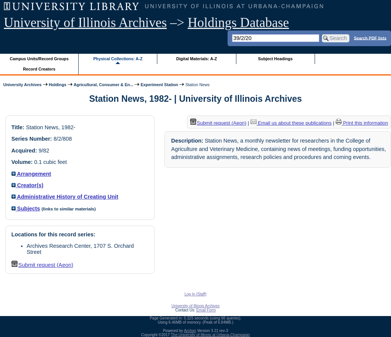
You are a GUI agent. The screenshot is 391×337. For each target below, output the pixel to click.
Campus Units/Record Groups (39, 58)
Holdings (57, 84)
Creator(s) (27, 185)
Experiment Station (159, 84)
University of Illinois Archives (85, 22)
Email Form (206, 310)
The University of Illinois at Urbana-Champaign (210, 335)
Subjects (25, 208)
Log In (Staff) (195, 294)
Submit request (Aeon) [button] (42, 265)
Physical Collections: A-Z (117, 58)
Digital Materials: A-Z (196, 58)
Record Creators (39, 69)
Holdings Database (238, 22)
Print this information (362, 123)
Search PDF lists (370, 37)
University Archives (22, 84)
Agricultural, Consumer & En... (103, 84)
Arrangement (31, 174)
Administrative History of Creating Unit (64, 197)
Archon (190, 331)
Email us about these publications (291, 123)
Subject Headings (275, 58)
